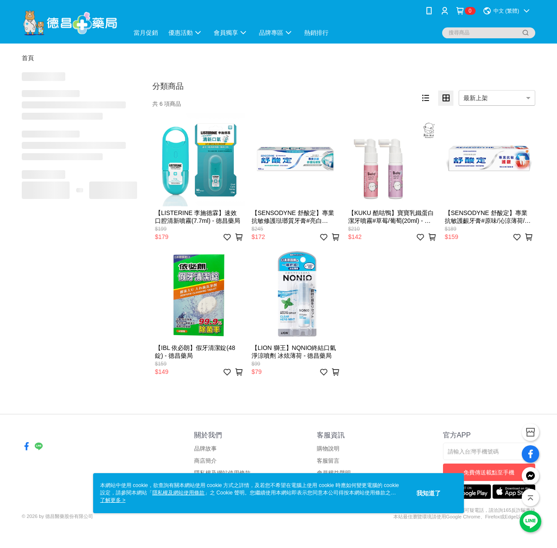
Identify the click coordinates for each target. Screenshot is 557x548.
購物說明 (328, 448)
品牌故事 (205, 448)
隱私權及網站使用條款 (178, 493)
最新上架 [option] (475, 97)
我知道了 (428, 493)
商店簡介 (205, 460)
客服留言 (328, 460)
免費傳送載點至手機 (488, 472)
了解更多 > (112, 500)
